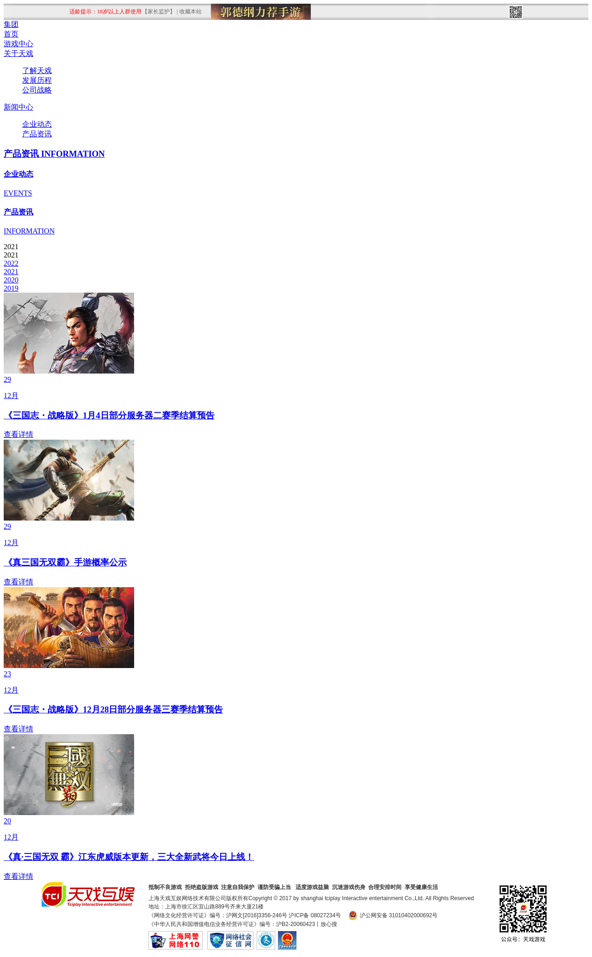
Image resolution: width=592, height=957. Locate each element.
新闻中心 (18, 107)
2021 (11, 272)
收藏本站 (190, 11)
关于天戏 (18, 53)
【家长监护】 (158, 11)
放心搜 (329, 924)
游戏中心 (18, 44)
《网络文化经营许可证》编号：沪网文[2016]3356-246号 (217, 915)
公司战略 (37, 90)
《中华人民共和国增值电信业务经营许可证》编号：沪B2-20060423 (231, 924)
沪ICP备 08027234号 (315, 915)
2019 (11, 288)
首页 (11, 34)
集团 (11, 24)
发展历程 (37, 80)
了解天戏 (37, 70)
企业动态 (37, 124)
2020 (11, 280)
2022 (11, 263)
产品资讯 (37, 134)
